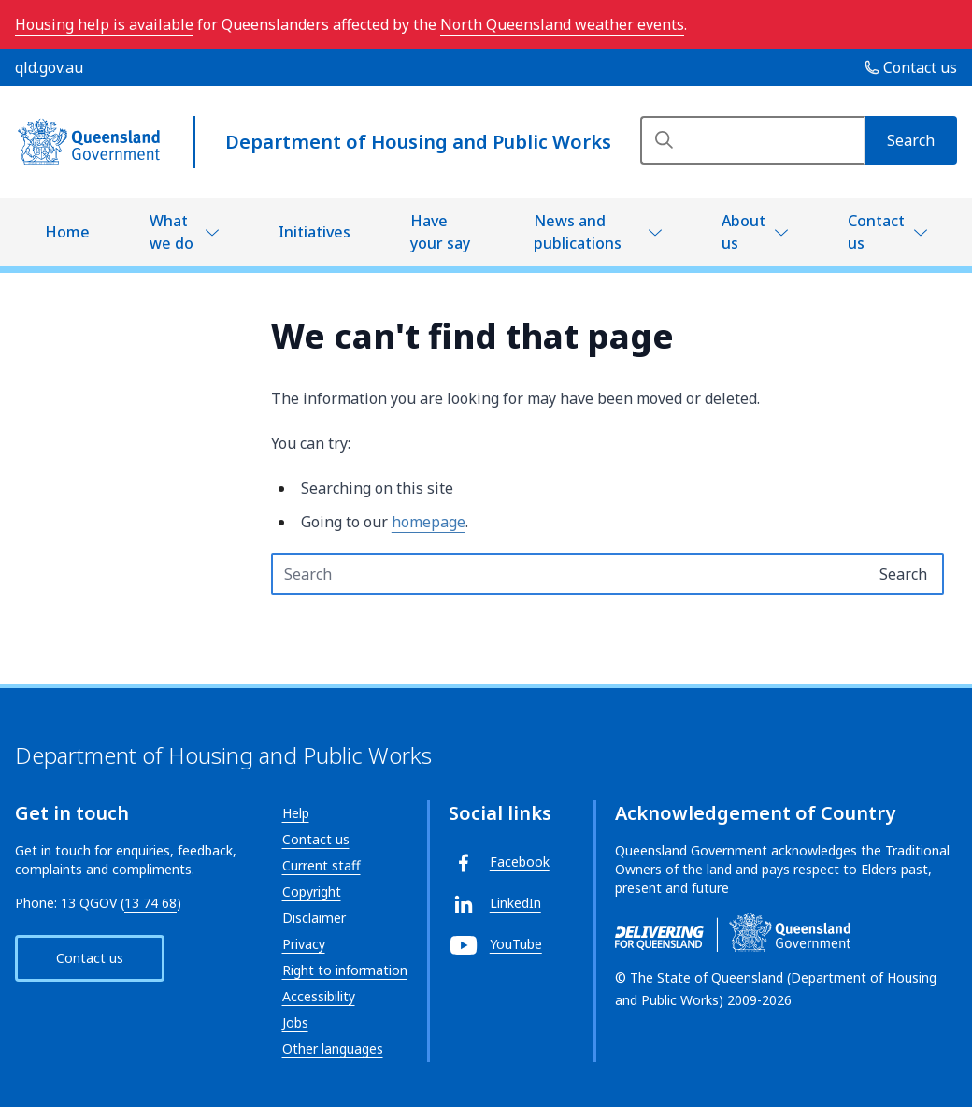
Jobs (295, 1022)
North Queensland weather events (562, 24)
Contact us (876, 231)
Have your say (440, 231)
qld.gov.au (49, 67)
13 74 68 (150, 903)
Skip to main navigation (14, 14)
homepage (428, 521)
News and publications (578, 231)
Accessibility (318, 996)
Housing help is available (104, 24)
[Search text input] (569, 574)
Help (295, 813)
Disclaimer (314, 918)
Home (67, 232)
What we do (171, 231)
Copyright (311, 891)
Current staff (321, 865)
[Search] (752, 140)
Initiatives (314, 232)
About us (743, 231)
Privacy (303, 944)
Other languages (332, 1048)
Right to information (344, 970)
